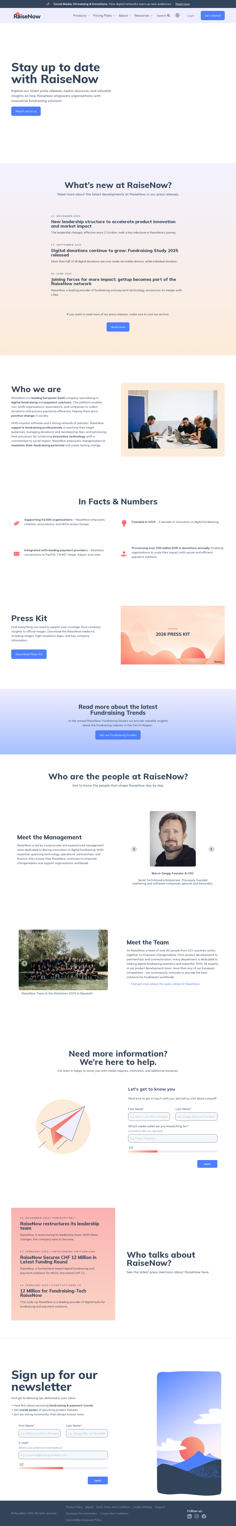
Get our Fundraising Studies (118, 747)
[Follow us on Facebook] (204, 1516)
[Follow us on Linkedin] (189, 1516)
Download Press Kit (29, 666)
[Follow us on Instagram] (197, 1516)
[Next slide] (211, 861)
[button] (84, 15)
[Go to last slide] (134, 861)
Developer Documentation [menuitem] (81, 1513)
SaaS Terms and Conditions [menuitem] (113, 1507)
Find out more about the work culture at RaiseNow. (165, 996)
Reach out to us (26, 115)
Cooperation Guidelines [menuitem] (114, 1513)
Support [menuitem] (160, 1507)
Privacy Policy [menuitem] (74, 1507)
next (207, 1176)
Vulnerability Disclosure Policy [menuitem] (83, 1520)
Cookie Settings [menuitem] (142, 1507)
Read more (182, 4)
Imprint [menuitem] (89, 1507)
